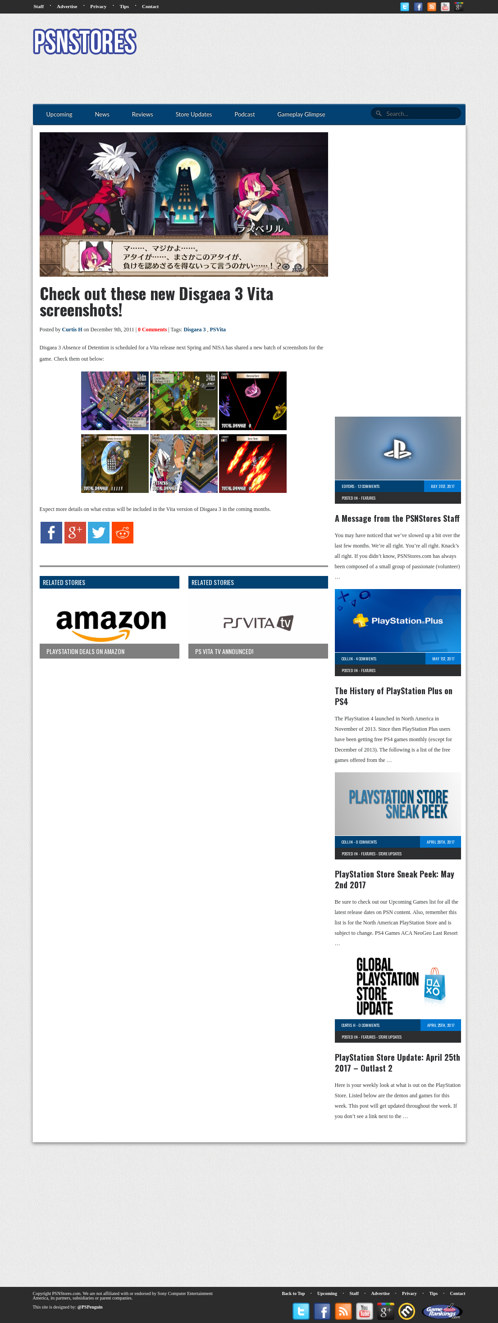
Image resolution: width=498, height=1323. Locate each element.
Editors (348, 486)
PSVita (218, 329)
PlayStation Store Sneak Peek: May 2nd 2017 (394, 879)
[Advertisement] (301, 43)
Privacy (98, 6)
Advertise (67, 6)
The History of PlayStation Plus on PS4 (393, 696)
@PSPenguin (90, 1306)
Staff (39, 6)
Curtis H (72, 329)
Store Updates (390, 853)
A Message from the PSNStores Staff (397, 518)
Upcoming (327, 1293)
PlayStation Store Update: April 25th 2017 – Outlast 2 (397, 1062)
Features (368, 498)
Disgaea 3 (194, 329)
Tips (124, 6)
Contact (150, 6)
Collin (347, 658)
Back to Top (293, 1293)
